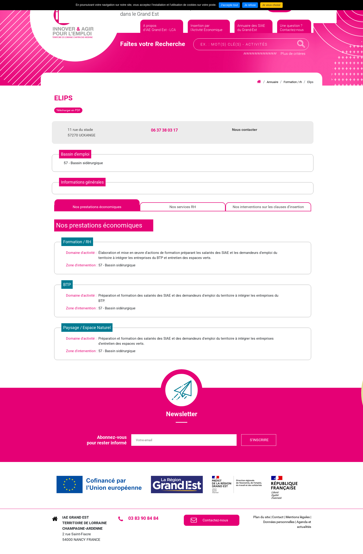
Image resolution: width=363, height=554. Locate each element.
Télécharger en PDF (68, 110)
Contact (278, 517)
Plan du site (261, 517)
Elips (310, 82)
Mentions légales (298, 517)
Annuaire (272, 82)
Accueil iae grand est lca (259, 82)
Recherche (301, 52)
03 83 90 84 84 (143, 518)
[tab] (97, 206)
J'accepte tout (229, 5)
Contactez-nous (215, 520)
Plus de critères (293, 61)
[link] (99, 484)
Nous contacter (244, 129)
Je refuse (250, 5)
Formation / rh (293, 82)
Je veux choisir (271, 5)
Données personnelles (278, 522)
